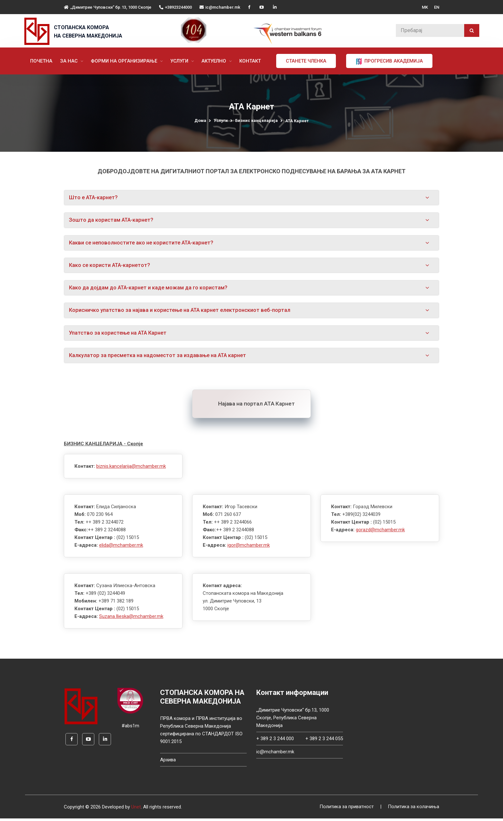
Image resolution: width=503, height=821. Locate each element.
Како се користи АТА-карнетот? (111, 266)
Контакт (253, 61)
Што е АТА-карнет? (94, 197)
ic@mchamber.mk (220, 7)
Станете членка (309, 61)
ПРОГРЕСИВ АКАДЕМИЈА (392, 61)
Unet (136, 809)
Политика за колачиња (413, 809)
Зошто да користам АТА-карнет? (112, 220)
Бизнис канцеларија (256, 120)
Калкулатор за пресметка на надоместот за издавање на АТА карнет (161, 358)
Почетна (44, 61)
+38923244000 (175, 7)
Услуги (182, 61)
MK (425, 7)
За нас (72, 61)
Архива (168, 762)
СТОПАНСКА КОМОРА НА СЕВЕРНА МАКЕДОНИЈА (88, 31)
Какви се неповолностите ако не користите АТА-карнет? (144, 243)
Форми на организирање (127, 61)
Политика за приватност (346, 809)
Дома (200, 120)
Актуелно (217, 61)
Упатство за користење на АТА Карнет (120, 334)
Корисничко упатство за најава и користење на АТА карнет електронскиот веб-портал (184, 312)
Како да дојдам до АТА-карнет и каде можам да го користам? (151, 289)
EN (436, 7)
